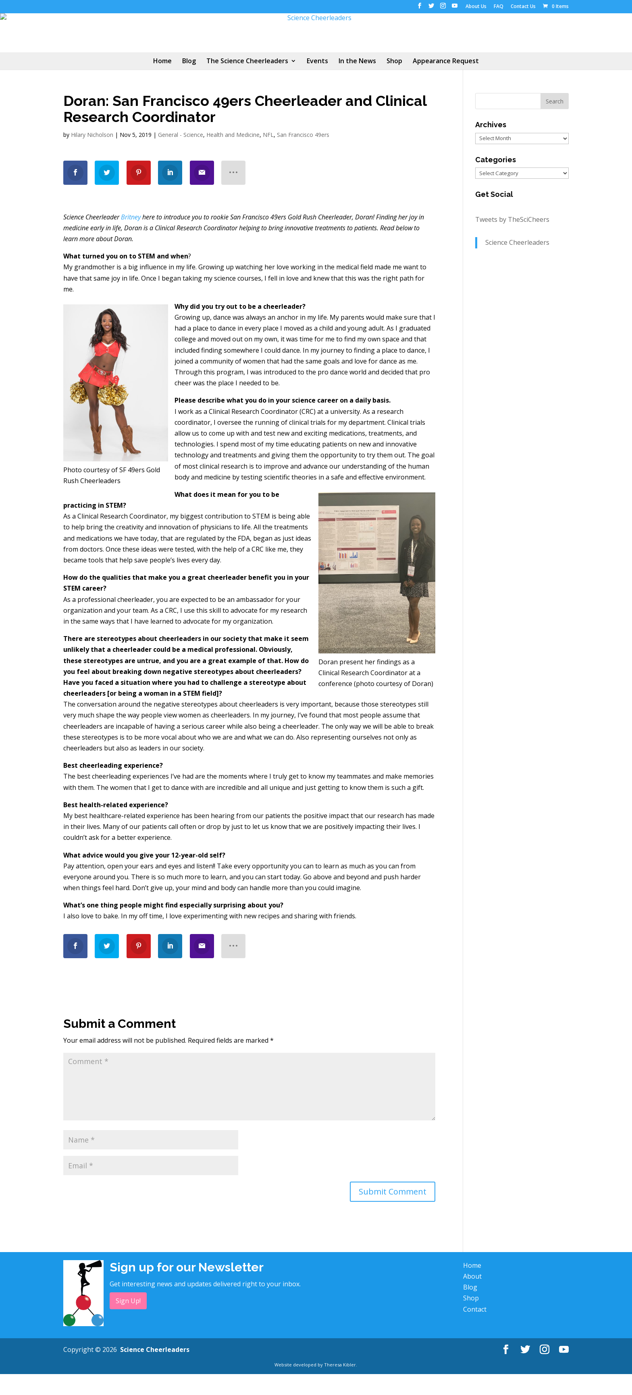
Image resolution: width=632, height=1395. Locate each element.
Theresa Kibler (340, 1386)
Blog (189, 83)
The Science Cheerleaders (247, 83)
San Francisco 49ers (303, 155)
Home (162, 83)
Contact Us (523, 7)
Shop (394, 83)
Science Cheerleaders (517, 263)
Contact (474, 1330)
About (472, 1297)
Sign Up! (128, 1321)
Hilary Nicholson (92, 155)
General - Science (180, 155)
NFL (268, 155)
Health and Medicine (233, 155)
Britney (131, 238)
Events (317, 83)
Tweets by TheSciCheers (512, 240)
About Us (476, 7)
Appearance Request (446, 83)
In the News (357, 83)
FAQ (498, 7)
